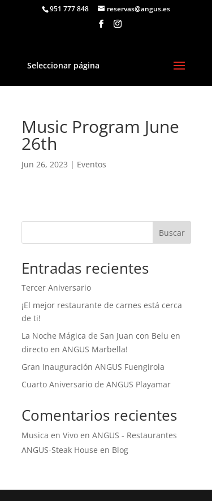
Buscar (172, 232)
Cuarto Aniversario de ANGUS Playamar (96, 384)
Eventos (91, 164)
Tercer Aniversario (56, 287)
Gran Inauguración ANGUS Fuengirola (93, 366)
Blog (120, 449)
